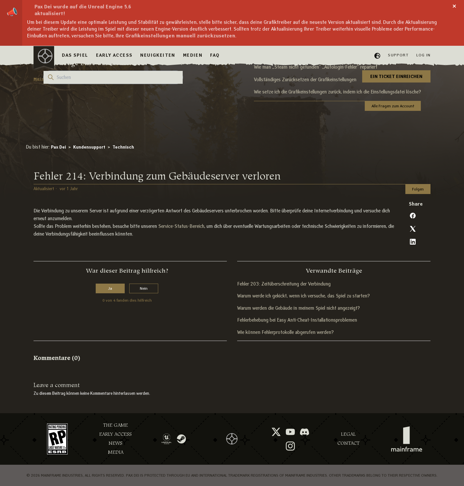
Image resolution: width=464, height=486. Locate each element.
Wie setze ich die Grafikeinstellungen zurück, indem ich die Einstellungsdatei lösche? (337, 92)
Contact (348, 443)
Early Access (115, 434)
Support (398, 55)
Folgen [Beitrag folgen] (418, 189)
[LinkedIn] (413, 242)
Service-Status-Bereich (181, 226)
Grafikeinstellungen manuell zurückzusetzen (180, 35)
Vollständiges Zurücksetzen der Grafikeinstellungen (305, 80)
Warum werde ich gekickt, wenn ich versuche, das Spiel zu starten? (303, 296)
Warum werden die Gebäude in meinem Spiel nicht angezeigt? (298, 308)
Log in (423, 55)
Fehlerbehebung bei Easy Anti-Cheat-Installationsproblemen (297, 320)
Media (115, 452)
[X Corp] (413, 229)
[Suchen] (113, 77)
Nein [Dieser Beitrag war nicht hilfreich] (144, 288)
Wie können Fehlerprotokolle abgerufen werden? (285, 332)
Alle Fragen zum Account (393, 105)
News (115, 443)
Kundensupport (89, 147)
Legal (348, 434)
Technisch (123, 147)
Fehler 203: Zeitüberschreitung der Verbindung (284, 284)
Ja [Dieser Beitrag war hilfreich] (110, 288)
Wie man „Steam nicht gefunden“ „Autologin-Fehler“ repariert (315, 67)
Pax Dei (58, 147)
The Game (115, 425)
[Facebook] (413, 216)
